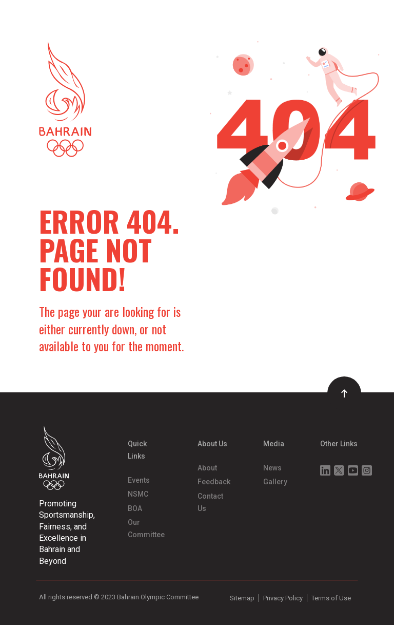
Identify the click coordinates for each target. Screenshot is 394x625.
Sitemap (242, 598)
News (272, 468)
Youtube (353, 470)
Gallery (275, 482)
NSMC (138, 494)
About (207, 468)
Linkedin (325, 470)
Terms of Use (331, 598)
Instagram (367, 470)
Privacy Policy (283, 598)
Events (139, 480)
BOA (135, 508)
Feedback (214, 482)
